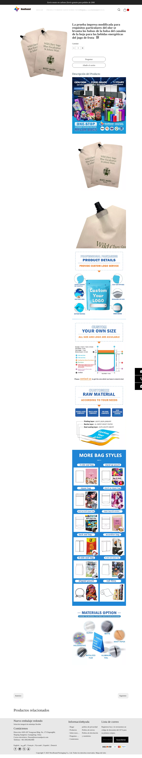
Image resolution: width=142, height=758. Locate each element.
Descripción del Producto (86, 73)
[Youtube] (28, 749)
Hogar (72, 727)
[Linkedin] (19, 749)
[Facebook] (15, 749)
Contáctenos (74, 739)
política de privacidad (90, 727)
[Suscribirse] (121, 740)
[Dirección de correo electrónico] (107, 740)
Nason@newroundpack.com (38, 737)
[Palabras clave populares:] (119, 10)
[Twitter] (24, 749)
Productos (73, 730)
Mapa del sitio (101, 753)
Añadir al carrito (89, 65)
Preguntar (89, 59)
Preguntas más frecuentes (79, 736)
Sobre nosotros (75, 733)
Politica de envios (88, 730)
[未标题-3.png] (106, 746)
